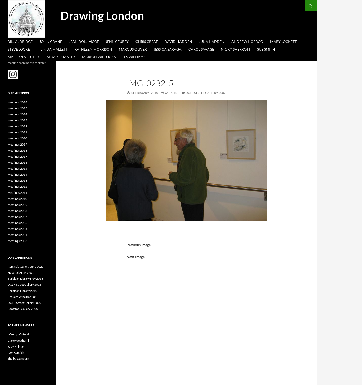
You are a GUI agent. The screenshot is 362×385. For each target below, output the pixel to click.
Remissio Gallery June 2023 (26, 266)
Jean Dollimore (84, 41)
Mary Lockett (283, 41)
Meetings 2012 (17, 186)
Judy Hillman (16, 346)
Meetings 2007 (17, 217)
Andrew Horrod (247, 41)
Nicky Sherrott (235, 49)
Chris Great (146, 41)
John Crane (50, 41)
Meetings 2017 (17, 156)
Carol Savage (201, 49)
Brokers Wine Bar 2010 (23, 297)
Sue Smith (266, 49)
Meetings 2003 (17, 241)
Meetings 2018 (17, 150)
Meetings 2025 (17, 108)
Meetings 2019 (17, 144)
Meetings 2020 (17, 138)
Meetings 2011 (17, 193)
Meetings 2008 (17, 211)
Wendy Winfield (18, 334)
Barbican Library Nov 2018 (25, 278)
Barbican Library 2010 (22, 291)
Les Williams (133, 57)
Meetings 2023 (17, 120)
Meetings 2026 (17, 102)
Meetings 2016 (17, 162)
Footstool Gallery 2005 (23, 309)
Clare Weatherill (18, 340)
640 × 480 (171, 93)
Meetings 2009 (17, 205)
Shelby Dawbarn (18, 358)
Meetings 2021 (17, 132)
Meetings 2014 (17, 174)
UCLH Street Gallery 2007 (206, 93)
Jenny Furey (117, 41)
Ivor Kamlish (16, 352)
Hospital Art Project (20, 272)
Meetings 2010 (17, 199)
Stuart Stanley (61, 57)
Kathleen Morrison (93, 49)
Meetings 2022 (17, 126)
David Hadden (178, 41)
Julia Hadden (211, 41)
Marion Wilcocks (99, 57)
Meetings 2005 (17, 229)
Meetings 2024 (17, 114)
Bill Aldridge (20, 41)
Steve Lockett (21, 49)
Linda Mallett (54, 49)
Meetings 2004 (17, 235)
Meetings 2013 (17, 180)
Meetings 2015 (17, 168)
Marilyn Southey (24, 57)
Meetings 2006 (17, 223)
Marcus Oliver (133, 49)
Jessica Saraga (168, 49)
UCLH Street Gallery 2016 (24, 284)
